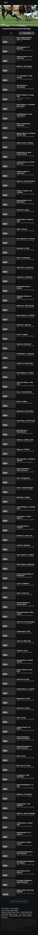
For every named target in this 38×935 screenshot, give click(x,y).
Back (5, 2)
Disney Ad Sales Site (15, 916)
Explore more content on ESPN (19, 901)
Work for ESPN (27, 916)
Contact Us (4, 916)
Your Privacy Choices (25, 914)
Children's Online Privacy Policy (10, 912)
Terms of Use (5, 908)
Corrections (4, 917)
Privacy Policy (15, 908)
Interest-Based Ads (26, 912)
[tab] (11, 33)
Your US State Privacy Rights (9, 910)
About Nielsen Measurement (9, 914)
